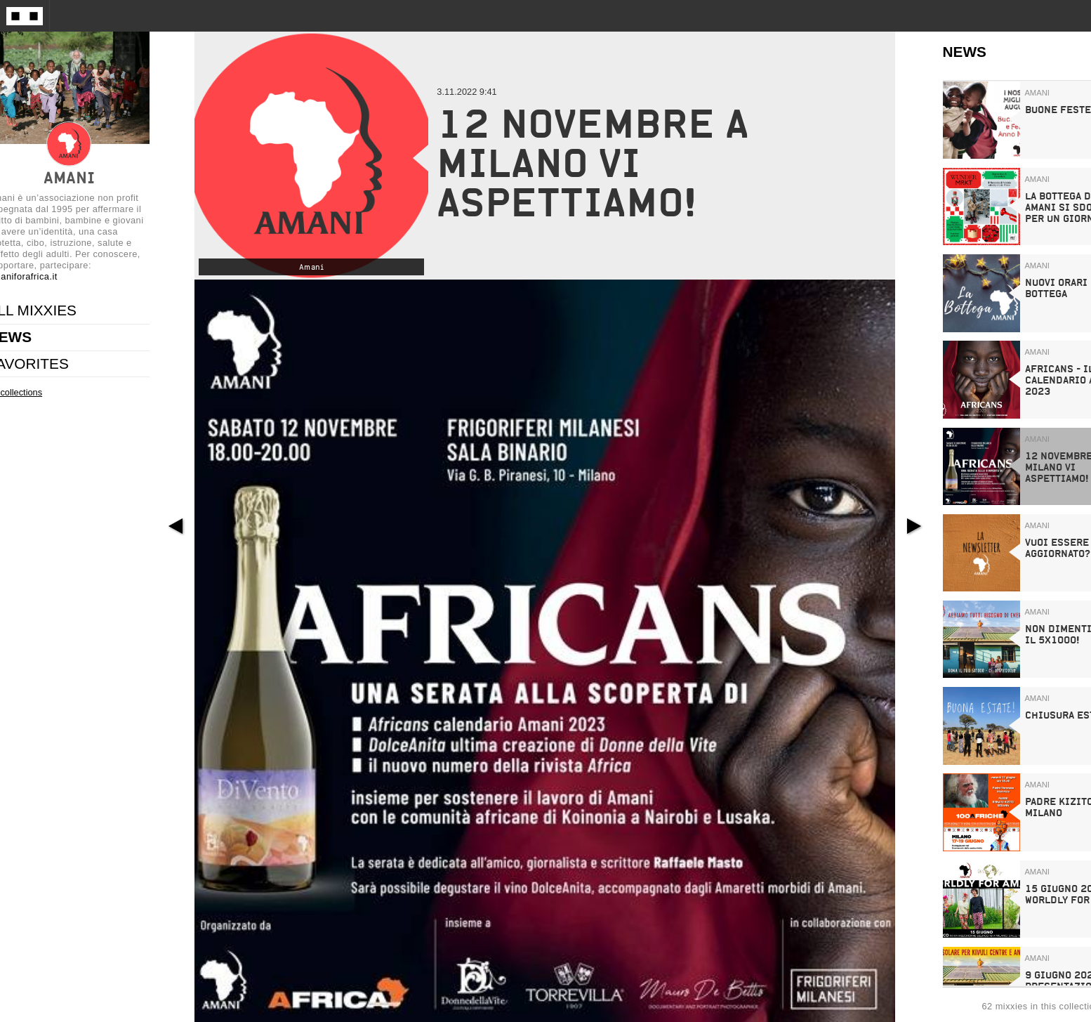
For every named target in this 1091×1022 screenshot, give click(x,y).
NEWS (964, 52)
